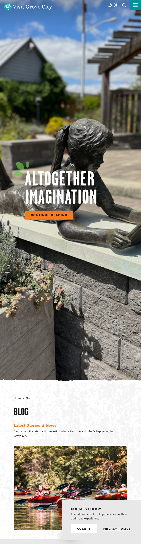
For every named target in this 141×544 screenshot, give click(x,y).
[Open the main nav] (135, 5)
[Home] (28, 5)
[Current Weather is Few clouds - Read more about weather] (113, 5)
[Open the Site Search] (124, 5)
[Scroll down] (70, 534)
